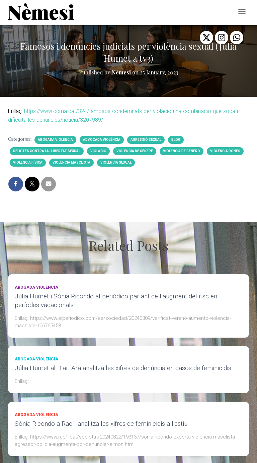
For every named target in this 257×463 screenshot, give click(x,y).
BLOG (175, 139)
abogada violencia (55, 139)
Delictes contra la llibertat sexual (46, 151)
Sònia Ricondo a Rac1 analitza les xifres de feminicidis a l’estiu (101, 423)
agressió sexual (146, 139)
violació (98, 151)
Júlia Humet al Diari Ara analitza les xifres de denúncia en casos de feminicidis (123, 368)
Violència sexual (116, 162)
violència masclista (71, 162)
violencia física (27, 162)
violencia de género (181, 151)
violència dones (225, 151)
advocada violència (101, 139)
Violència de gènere (134, 151)
